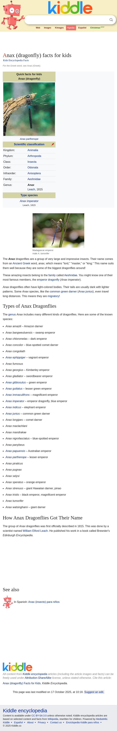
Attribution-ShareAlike (38, 677)
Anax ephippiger (16, 357)
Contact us (56, 722)
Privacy (42, 722)
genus (12, 314)
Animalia (33, 150)
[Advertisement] (58, 41)
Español (82, 28)
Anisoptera (34, 173)
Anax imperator (29, 201)
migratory (53, 296)
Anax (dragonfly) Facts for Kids (22, 683)
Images (47, 28)
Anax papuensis (15, 451)
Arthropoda (34, 156)
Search (111, 20)
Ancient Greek (21, 263)
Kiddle (6, 722)
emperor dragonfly (48, 279)
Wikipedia (53, 719)
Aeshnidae (34, 179)
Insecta (32, 161)
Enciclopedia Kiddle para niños (82, 722)
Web (38, 28)
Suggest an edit (93, 692)
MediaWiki (101, 719)
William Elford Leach (35, 530)
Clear (104, 20)
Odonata (33, 167)
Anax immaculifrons (18, 394)
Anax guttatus (14, 388)
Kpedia (71, 28)
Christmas (97, 27)
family (52, 275)
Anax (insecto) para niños (43, 601)
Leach (31, 189)
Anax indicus (13, 407)
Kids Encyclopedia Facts (16, 60)
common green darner (63, 291)
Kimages (59, 28)
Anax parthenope (29, 139)
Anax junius (85, 291)
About (30, 722)
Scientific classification (29, 144)
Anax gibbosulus (16, 382)
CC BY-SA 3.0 (39, 715)
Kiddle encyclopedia (35, 674)
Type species (29, 195)
